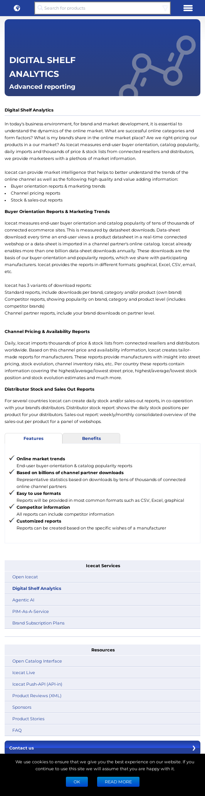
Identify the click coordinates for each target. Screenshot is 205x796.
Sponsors (21, 707)
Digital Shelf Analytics (36, 588)
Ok (77, 781)
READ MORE (118, 781)
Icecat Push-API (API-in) (37, 684)
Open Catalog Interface (37, 661)
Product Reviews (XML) (37, 695)
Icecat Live (23, 672)
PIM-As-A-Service (30, 611)
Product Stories (28, 718)
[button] (16, 8)
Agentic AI (23, 600)
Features (34, 438)
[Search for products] (102, 8)
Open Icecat (25, 577)
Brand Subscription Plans (38, 623)
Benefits (91, 438)
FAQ (17, 730)
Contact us (102, 747)
